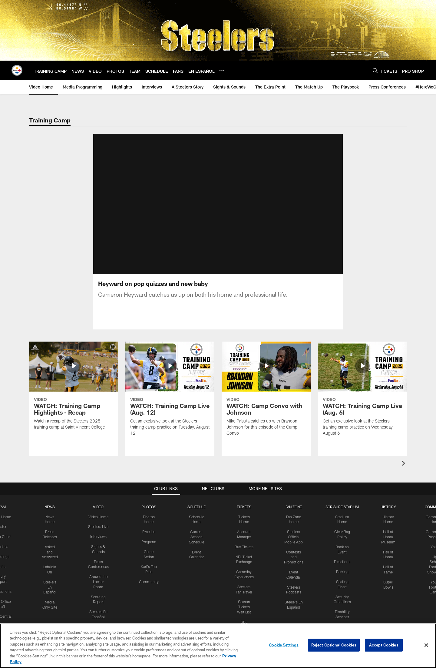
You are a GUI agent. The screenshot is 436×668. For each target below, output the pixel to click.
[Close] (426, 645)
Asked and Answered (50, 552)
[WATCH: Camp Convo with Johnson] (266, 392)
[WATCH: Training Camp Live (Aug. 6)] (362, 392)
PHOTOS (148, 507)
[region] (218, 645)
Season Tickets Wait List (244, 607)
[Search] (375, 70)
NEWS (50, 507)
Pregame (148, 541)
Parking (342, 571)
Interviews (98, 536)
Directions (342, 561)
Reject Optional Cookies (333, 645)
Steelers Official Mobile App (293, 536)
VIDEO (98, 507)
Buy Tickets (244, 547)
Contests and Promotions (293, 557)
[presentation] (404, 464)
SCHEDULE (196, 507)
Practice (148, 531)
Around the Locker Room (98, 581)
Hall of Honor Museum (388, 536)
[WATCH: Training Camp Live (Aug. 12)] (169, 392)
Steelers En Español (49, 587)
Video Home (98, 517)
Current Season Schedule (196, 536)
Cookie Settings (284, 645)
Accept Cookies (383, 645)
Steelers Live (98, 526)
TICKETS (244, 507)
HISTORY (388, 507)
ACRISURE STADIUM (342, 507)
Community (149, 581)
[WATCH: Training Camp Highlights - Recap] (73, 389)
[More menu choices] (222, 70)
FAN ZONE (294, 507)
